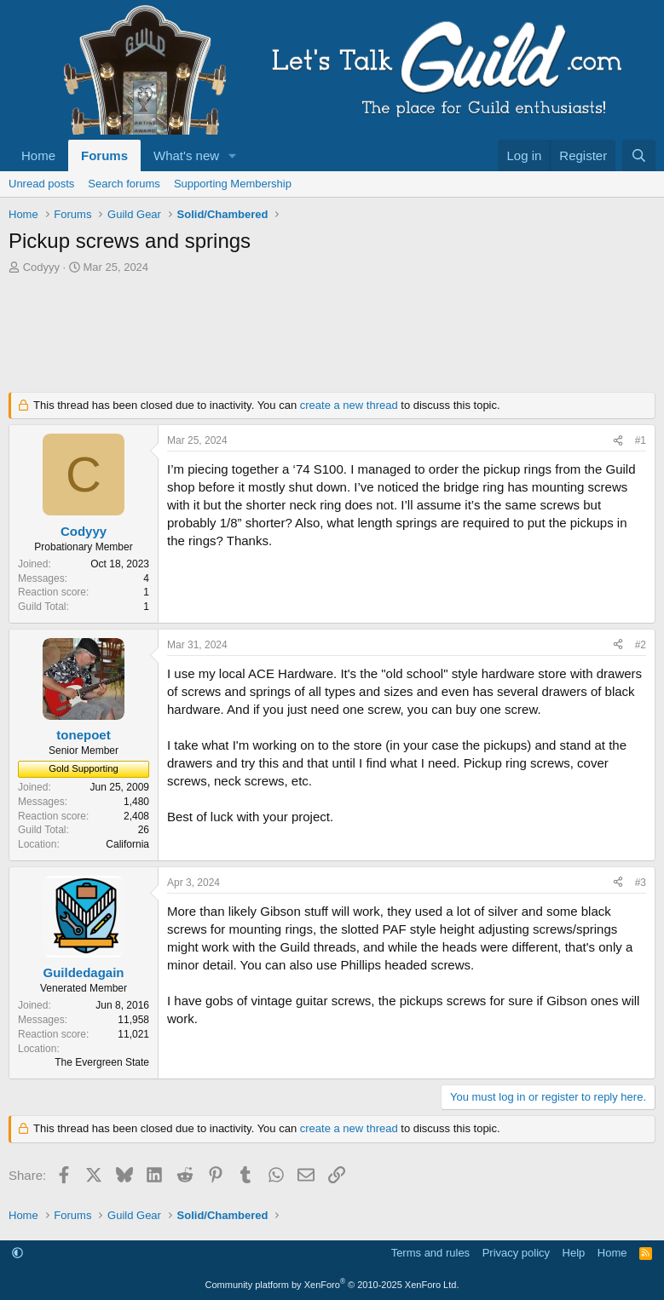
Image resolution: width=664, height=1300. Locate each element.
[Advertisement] (332, 338)
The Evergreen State (102, 1062)
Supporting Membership (233, 183)
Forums (104, 155)
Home (38, 155)
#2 (640, 645)
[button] (233, 155)
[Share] (618, 441)
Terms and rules (430, 1252)
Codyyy (41, 267)
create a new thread (349, 405)
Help (574, 1252)
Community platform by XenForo (332, 1285)
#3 (640, 883)
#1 (640, 440)
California (127, 844)
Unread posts (41, 183)
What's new (186, 155)
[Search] (638, 155)
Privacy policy (516, 1252)
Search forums (124, 183)
